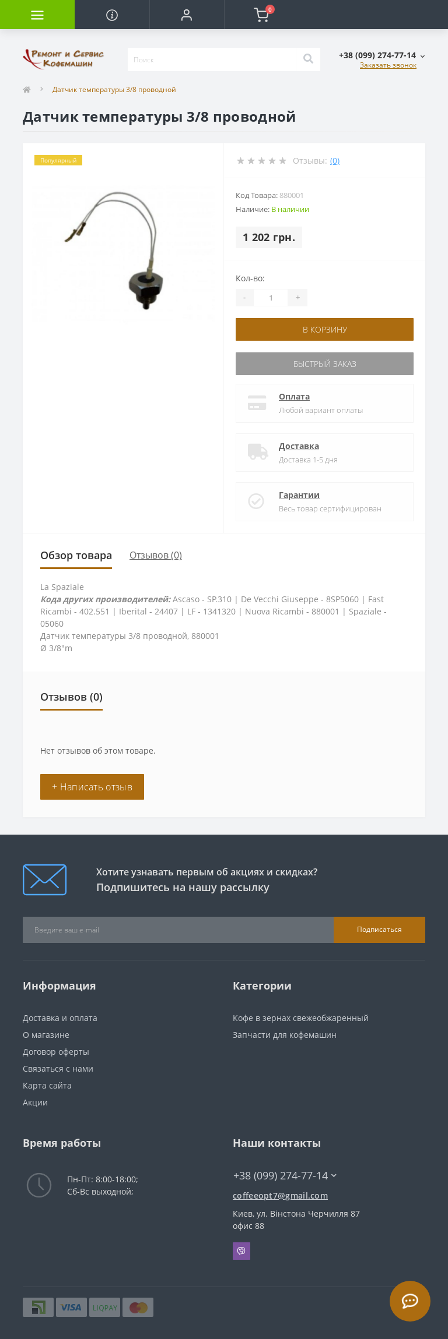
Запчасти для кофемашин (285, 1034)
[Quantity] (270, 297)
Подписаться (379, 929)
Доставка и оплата (60, 1017)
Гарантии (299, 494)
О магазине (46, 1034)
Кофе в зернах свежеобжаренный (301, 1017)
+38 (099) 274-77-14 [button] (285, 1175)
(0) (335, 160)
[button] (186, 14)
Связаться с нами (58, 1068)
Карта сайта (47, 1085)
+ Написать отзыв (92, 786)
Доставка (299, 445)
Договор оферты (56, 1051)
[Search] (308, 59)
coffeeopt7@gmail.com (280, 1195)
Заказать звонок (388, 65)
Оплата (294, 396)
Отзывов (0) (156, 555)
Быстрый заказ (324, 363)
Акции (35, 1102)
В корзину (325, 329)
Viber (241, 1251)
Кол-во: (250, 278)
